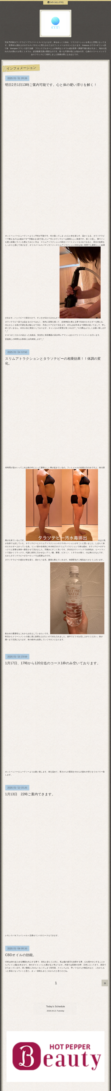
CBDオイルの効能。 (20, 955)
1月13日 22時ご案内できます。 (30, 794)
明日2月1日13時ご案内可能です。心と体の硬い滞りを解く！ (51, 85)
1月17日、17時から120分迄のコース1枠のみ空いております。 (52, 663)
